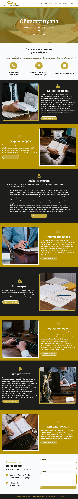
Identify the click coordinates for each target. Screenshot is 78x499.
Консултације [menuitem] (63, 3)
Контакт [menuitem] (70, 3)
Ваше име (43, 459)
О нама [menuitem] (45, 3)
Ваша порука (43, 471)
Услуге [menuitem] (51, 3)
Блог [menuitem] (56, 3)
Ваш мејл (42, 465)
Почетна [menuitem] (39, 3)
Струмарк (61, 496)
